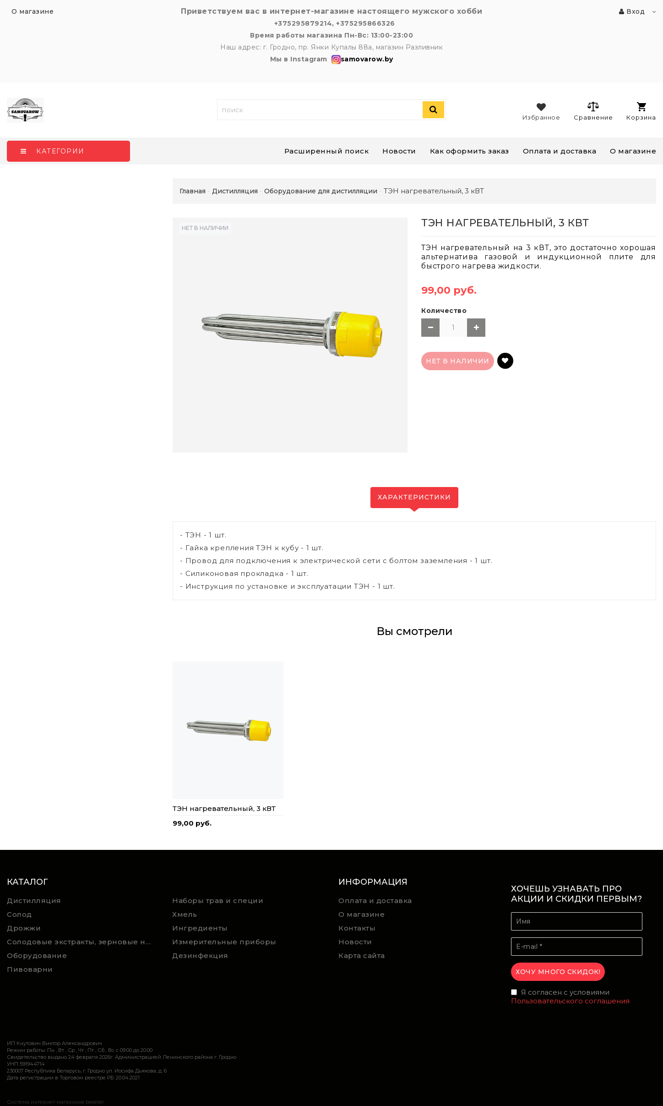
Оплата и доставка (560, 151)
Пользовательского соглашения (570, 1000)
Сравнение (593, 111)
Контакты (356, 928)
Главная (192, 191)
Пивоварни (30, 969)
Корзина (641, 111)
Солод (19, 914)
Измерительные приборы (224, 941)
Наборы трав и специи (217, 900)
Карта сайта (361, 955)
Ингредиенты (200, 928)
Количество (444, 311)
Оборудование (37, 955)
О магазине (633, 151)
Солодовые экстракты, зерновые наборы (83, 941)
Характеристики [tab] (414, 497)
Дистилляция (34, 900)
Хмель (184, 914)
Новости (399, 151)
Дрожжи (24, 928)
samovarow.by (361, 59)
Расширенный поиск (326, 151)
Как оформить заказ (469, 151)
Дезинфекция (200, 955)
